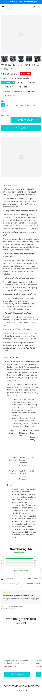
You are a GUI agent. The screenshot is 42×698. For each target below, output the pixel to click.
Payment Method (9, 685)
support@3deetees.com (12, 634)
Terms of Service (8, 681)
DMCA (4, 661)
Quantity (5, 115)
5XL (4, 110)
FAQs (3, 654)
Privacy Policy (7, 688)
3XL (28, 105)
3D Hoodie (31, 82)
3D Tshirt (21, 82)
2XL (22, 105)
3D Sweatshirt (8, 87)
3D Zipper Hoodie (21, 78)
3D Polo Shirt (30, 91)
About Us (5, 646)
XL (17, 105)
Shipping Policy (7, 673)
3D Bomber (6, 91)
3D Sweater (18, 91)
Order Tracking (8, 657)
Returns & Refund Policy (11, 677)
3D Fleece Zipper (22, 87)
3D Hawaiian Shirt (9, 96)
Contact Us (6, 650)
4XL (34, 105)
